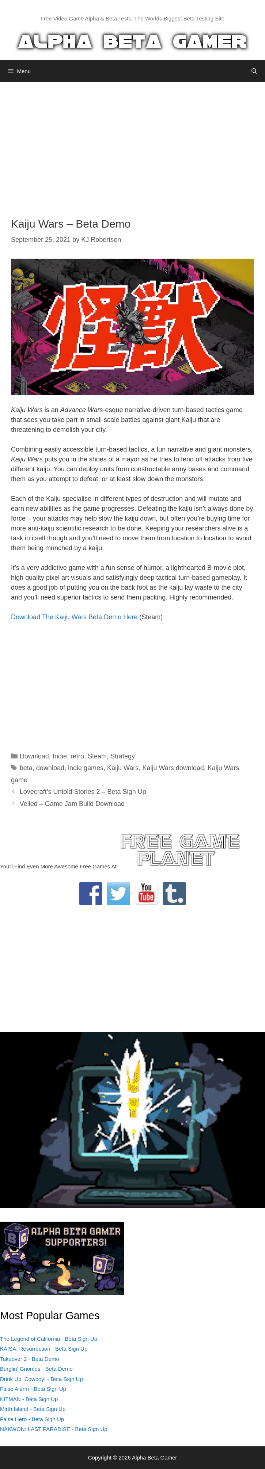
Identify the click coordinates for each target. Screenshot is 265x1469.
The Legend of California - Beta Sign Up (48, 1339)
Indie (60, 756)
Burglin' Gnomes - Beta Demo (36, 1369)
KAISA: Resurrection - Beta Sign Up (43, 1349)
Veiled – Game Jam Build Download (72, 803)
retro (77, 756)
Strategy (122, 756)
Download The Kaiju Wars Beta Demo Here (74, 617)
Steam (97, 756)
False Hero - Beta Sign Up (32, 1419)
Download (34, 756)
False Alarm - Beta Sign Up (33, 1389)
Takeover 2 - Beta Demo (29, 1359)
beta (26, 768)
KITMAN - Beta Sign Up (29, 1399)
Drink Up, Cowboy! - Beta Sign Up (41, 1379)
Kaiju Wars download (173, 768)
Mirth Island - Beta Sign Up (32, 1409)
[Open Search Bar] (254, 71)
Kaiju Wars (123, 768)
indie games (85, 768)
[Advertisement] (132, 144)
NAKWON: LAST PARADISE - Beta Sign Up (53, 1429)
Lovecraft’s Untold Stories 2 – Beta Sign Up (83, 791)
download (50, 768)
